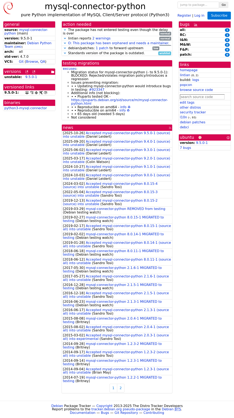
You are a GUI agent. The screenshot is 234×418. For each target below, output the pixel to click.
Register (184, 15)
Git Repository (126, 413)
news (68, 127)
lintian (185, 75)
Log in (199, 15)
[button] (65, 30)
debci (184, 127)
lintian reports (117, 38)
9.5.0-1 (31, 77)
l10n (183, 117)
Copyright (104, 406)
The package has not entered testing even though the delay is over (117, 31)
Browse (32, 62)
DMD (18, 46)
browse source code (196, 90)
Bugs (105, 413)
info (123, 107)
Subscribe (219, 15)
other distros (190, 107)
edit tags (187, 102)
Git (21, 62)
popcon (186, 85)
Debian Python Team (27, 45)
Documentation (82, 413)
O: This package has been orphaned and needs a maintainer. (118, 43)
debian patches (192, 122)
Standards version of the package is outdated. (117, 53)
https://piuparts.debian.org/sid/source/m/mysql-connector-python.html (119, 101)
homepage (188, 70)
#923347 (96, 90)
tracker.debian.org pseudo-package (120, 409)
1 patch (102, 48)
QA (42, 62)
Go (224, 4)
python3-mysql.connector (25, 108)
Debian (57, 406)
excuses (69, 69)
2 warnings (101, 38)
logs (195, 80)
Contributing (154, 413)
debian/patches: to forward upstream (111, 48)
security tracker (193, 112)
